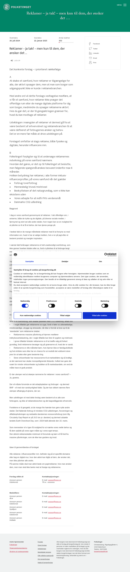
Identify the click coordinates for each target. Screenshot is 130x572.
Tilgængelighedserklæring (18, 548)
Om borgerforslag (44, 559)
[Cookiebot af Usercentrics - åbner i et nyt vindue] (106, 254)
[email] (102, 57)
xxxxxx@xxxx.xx (54, 480)
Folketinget (13, 545)
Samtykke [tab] (29, 261)
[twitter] (102, 48)
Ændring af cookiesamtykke (19, 551)
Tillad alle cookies (99, 316)
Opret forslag (42, 545)
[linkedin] (102, 53)
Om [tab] (100, 261)
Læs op (15, 61)
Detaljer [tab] (65, 261)
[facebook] (102, 43)
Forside (40, 542)
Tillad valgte (65, 316)
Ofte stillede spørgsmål (45, 555)
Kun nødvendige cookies (30, 316)
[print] (102, 62)
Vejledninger (42, 549)
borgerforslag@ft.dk (101, 551)
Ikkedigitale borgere (44, 552)
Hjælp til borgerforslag (45, 562)
